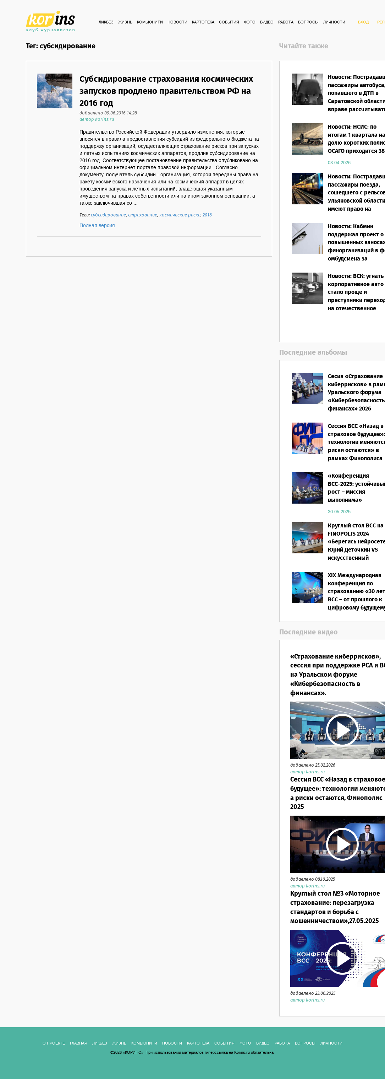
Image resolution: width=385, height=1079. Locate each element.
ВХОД (363, 22)
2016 (207, 215)
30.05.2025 (339, 512)
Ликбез (106, 22)
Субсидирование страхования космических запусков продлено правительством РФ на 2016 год (166, 92)
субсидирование (108, 215)
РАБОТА (285, 22)
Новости (177, 22)
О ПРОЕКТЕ (54, 1043)
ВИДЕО (267, 22)
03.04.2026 (339, 163)
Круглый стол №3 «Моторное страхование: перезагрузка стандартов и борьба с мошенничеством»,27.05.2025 (335, 907)
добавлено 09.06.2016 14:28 (108, 113)
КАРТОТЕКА (203, 22)
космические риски (179, 215)
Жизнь (125, 22)
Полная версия (97, 225)
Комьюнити (150, 22)
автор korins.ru (96, 119)
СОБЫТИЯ (229, 22)
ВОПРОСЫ (308, 22)
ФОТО (249, 22)
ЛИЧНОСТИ (334, 22)
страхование (142, 215)
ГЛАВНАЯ (78, 1043)
